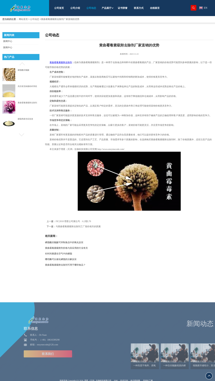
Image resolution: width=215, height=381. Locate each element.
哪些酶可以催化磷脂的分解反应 (69, 259)
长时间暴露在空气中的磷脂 (66, 253)
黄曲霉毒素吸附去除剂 (27, 103)
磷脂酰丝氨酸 (23, 70)
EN (203, 7)
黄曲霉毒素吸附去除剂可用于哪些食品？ (73, 265)
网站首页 (23, 19)
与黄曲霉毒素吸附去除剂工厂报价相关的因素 (86, 226)
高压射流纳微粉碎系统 (27, 86)
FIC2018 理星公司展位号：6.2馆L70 (81, 221)
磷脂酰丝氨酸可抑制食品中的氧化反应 (72, 242)
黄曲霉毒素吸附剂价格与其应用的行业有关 (74, 248)
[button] (20, 63)
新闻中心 (7, 41)
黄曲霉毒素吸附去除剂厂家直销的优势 (60, 19)
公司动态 (34, 19)
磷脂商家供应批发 (25, 119)
